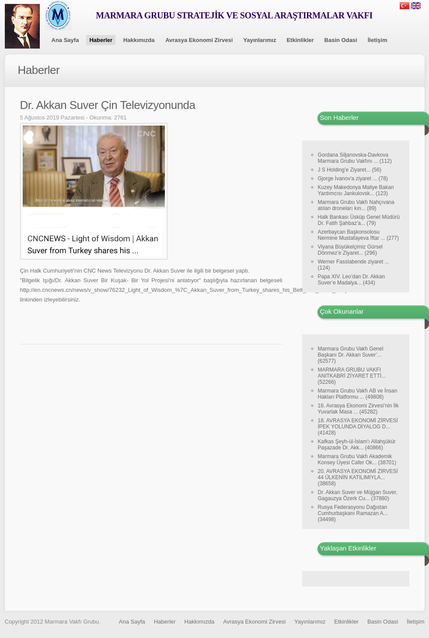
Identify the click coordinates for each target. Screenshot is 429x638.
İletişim (377, 40)
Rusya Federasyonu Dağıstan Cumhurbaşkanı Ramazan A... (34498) (353, 513)
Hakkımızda (139, 40)
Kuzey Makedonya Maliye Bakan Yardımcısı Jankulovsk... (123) (356, 190)
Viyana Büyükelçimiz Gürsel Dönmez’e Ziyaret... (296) (350, 250)
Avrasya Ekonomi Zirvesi (199, 40)
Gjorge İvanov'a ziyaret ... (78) (353, 178)
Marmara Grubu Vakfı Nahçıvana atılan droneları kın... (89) (356, 205)
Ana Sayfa (65, 40)
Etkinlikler (300, 40)
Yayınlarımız (259, 40)
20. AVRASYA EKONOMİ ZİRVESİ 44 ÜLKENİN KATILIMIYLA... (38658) (358, 477)
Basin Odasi (340, 40)
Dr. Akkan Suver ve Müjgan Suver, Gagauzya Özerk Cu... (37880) (358, 495)
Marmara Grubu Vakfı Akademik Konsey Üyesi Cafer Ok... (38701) (357, 459)
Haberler (100, 40)
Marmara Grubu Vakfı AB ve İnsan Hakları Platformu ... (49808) (358, 394)
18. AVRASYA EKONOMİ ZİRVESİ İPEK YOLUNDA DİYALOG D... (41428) (358, 426)
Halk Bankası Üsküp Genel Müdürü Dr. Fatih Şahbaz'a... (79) (359, 220)
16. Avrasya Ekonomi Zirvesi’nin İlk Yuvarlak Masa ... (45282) (358, 409)
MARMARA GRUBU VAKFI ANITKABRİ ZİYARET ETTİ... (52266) (352, 376)
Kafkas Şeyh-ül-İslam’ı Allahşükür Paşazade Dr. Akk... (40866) (357, 444)
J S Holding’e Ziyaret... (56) (349, 170)
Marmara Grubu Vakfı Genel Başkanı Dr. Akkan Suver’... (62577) (351, 355)
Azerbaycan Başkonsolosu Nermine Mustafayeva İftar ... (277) (358, 235)
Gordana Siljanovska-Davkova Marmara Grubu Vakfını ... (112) (355, 158)
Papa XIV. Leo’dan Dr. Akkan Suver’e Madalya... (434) (351, 279)
